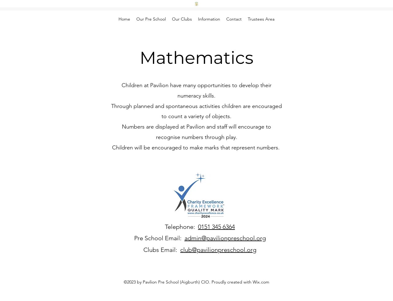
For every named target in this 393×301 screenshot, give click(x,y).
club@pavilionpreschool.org (218, 249)
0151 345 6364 (216, 226)
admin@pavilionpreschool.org (225, 238)
